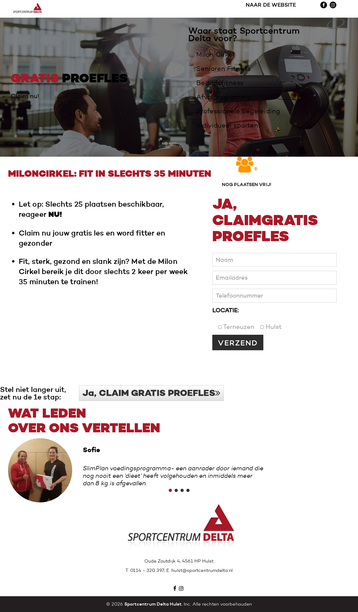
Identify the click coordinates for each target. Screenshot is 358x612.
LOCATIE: (225, 310)
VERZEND (238, 342)
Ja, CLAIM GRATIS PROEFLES (151, 393)
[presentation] (253, 363)
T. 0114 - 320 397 (144, 570)
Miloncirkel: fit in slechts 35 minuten (109, 174)
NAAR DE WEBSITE (271, 9)
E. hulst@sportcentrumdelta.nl (199, 570)
